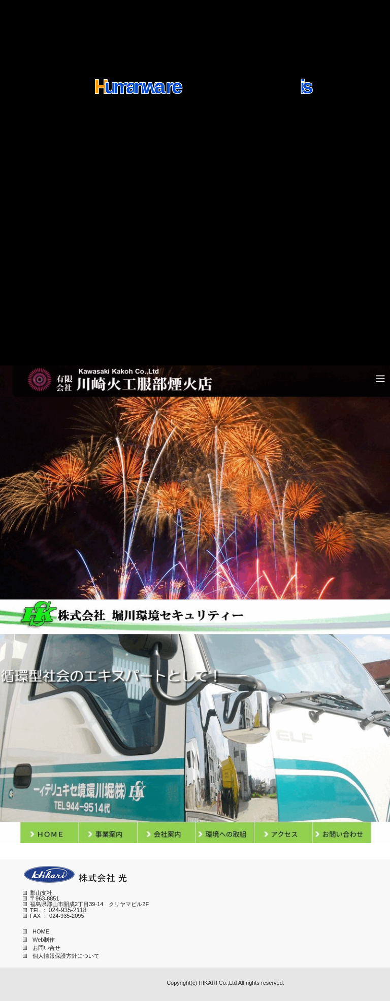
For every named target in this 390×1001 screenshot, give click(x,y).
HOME (36, 931)
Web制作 (39, 940)
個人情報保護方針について (61, 956)
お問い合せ (41, 948)
